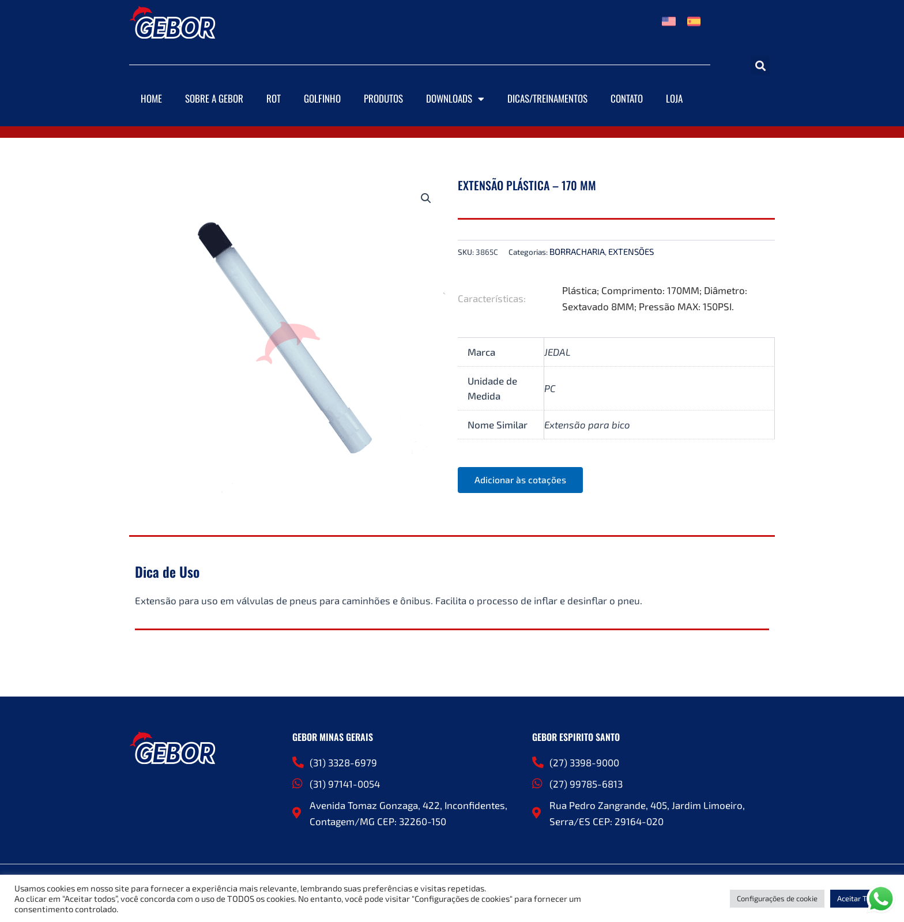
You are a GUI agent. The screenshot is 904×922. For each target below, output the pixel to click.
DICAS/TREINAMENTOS (547, 98)
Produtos (383, 98)
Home (151, 98)
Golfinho (322, 98)
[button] (760, 65)
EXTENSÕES (631, 251)
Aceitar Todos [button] (860, 898)
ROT (273, 98)
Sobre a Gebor (214, 98)
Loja (674, 98)
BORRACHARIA (577, 251)
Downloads (455, 99)
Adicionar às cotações (521, 480)
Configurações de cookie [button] (777, 898)
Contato (627, 98)
